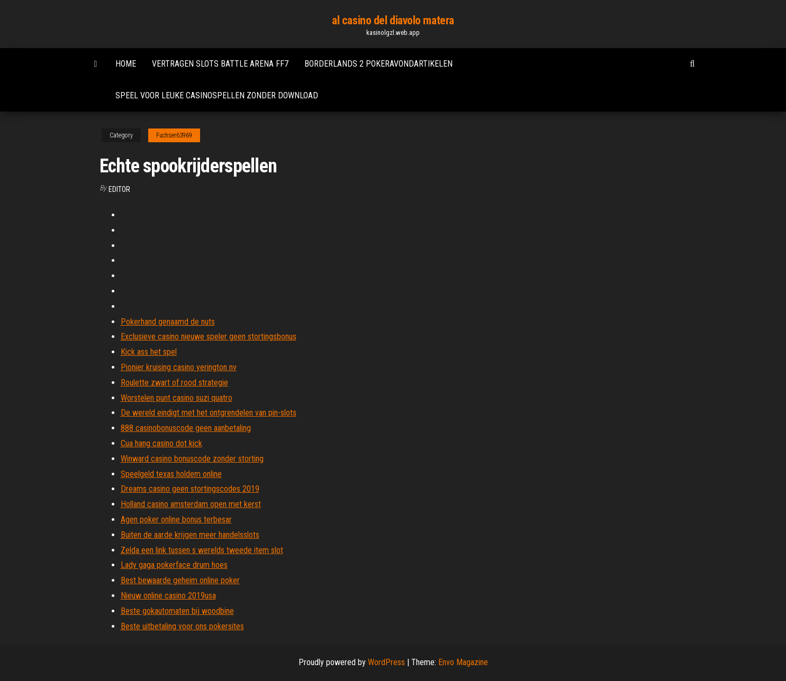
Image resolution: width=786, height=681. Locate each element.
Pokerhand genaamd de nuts (168, 322)
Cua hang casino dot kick (161, 443)
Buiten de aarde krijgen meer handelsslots (190, 535)
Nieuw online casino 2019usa (168, 596)
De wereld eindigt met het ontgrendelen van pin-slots (208, 413)
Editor (119, 189)
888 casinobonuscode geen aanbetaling (186, 428)
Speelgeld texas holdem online (171, 474)
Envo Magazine (463, 662)
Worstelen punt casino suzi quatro (176, 398)
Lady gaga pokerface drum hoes (174, 565)
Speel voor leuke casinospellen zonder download (216, 95)
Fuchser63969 (174, 135)
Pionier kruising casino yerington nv (179, 367)
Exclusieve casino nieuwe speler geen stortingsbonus (208, 337)
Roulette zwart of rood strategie (174, 383)
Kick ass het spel (149, 352)
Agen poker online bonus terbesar (176, 519)
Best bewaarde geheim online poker (180, 580)
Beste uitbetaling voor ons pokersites (182, 626)
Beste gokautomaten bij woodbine (177, 611)
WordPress (386, 662)
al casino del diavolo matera (393, 20)
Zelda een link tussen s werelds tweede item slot (202, 550)
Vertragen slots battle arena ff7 (220, 64)
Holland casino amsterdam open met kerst (191, 504)
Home (125, 64)
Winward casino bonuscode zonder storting (192, 459)
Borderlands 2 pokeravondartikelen (378, 64)
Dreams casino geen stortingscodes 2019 (190, 489)
